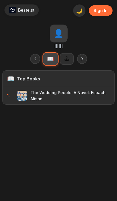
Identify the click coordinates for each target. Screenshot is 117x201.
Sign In (101, 10)
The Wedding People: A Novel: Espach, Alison (68, 95)
